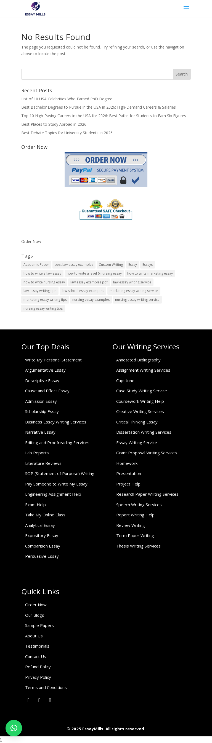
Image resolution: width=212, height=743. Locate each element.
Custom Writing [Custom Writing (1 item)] (111, 264)
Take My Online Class (45, 514)
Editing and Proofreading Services (57, 442)
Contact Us (35, 656)
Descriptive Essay (42, 380)
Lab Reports (37, 452)
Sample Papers (39, 625)
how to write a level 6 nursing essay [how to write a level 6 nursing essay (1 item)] (94, 273)
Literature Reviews (43, 463)
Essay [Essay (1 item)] (132, 264)
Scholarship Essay (42, 411)
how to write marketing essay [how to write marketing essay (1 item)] (150, 273)
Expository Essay (41, 535)
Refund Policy (38, 666)
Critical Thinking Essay (137, 422)
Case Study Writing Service (141, 390)
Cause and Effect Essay (47, 390)
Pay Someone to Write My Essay (56, 484)
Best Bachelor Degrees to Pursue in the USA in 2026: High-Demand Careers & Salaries (98, 107)
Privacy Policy (38, 677)
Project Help (128, 484)
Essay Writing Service (136, 442)
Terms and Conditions (46, 687)
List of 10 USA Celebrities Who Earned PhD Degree (66, 98)
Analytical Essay (40, 525)
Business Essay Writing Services (55, 422)
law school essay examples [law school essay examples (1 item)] (83, 290)
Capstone (125, 380)
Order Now (31, 241)
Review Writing (130, 525)
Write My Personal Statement (53, 360)
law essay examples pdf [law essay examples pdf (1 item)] (89, 282)
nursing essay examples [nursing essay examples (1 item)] (91, 299)
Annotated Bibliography (138, 360)
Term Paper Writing (135, 535)
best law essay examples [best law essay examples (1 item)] (74, 264)
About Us (34, 636)
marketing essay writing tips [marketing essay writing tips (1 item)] (45, 299)
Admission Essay (41, 401)
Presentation (128, 473)
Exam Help (35, 504)
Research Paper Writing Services (147, 494)
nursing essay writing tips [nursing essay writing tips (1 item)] (43, 308)
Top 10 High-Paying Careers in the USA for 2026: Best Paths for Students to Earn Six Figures (103, 115)
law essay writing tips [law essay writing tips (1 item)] (39, 290)
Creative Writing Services (140, 411)
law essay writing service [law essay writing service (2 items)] (132, 282)
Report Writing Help (135, 514)
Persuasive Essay (42, 556)
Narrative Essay (40, 432)
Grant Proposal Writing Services (146, 452)
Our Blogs (34, 615)
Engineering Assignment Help (53, 494)
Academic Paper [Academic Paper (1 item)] (36, 264)
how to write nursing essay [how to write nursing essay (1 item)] (44, 282)
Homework (126, 463)
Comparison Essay (42, 546)
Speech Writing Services (139, 504)
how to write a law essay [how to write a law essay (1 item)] (42, 273)
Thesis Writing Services (138, 546)
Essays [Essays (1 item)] (147, 264)
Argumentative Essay (45, 370)
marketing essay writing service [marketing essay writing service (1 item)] (134, 290)
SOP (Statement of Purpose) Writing (59, 473)
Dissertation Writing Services (143, 432)
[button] (14, 728)
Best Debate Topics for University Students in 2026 (67, 132)
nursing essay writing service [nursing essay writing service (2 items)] (137, 299)
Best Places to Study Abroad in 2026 (53, 124)
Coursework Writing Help (140, 401)
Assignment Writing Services (143, 370)
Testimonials (37, 646)
